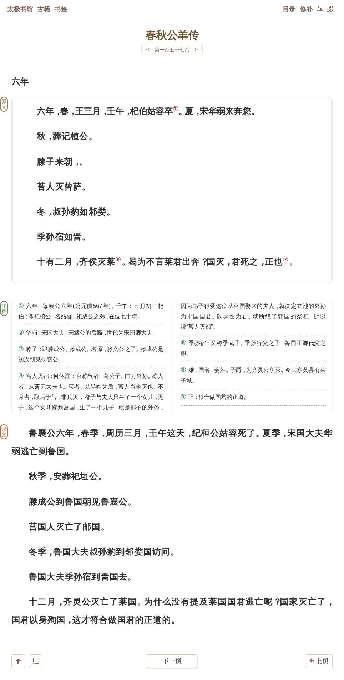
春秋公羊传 (172, 34)
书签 (60, 9)
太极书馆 (20, 9)
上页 (319, 637)
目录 (289, 9)
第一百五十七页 (172, 49)
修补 (306, 9)
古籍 (43, 9)
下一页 (172, 637)
